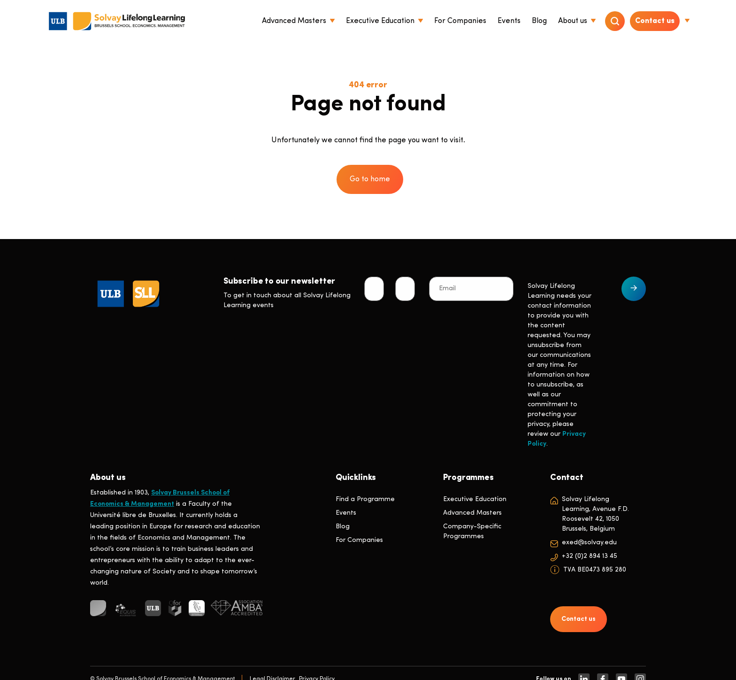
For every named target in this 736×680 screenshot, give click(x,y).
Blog (343, 526)
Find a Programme (365, 499)
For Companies (359, 540)
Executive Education (474, 499)
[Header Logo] (116, 21)
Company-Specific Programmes (472, 531)
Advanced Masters (472, 513)
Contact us (655, 21)
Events (346, 513)
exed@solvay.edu (589, 542)
